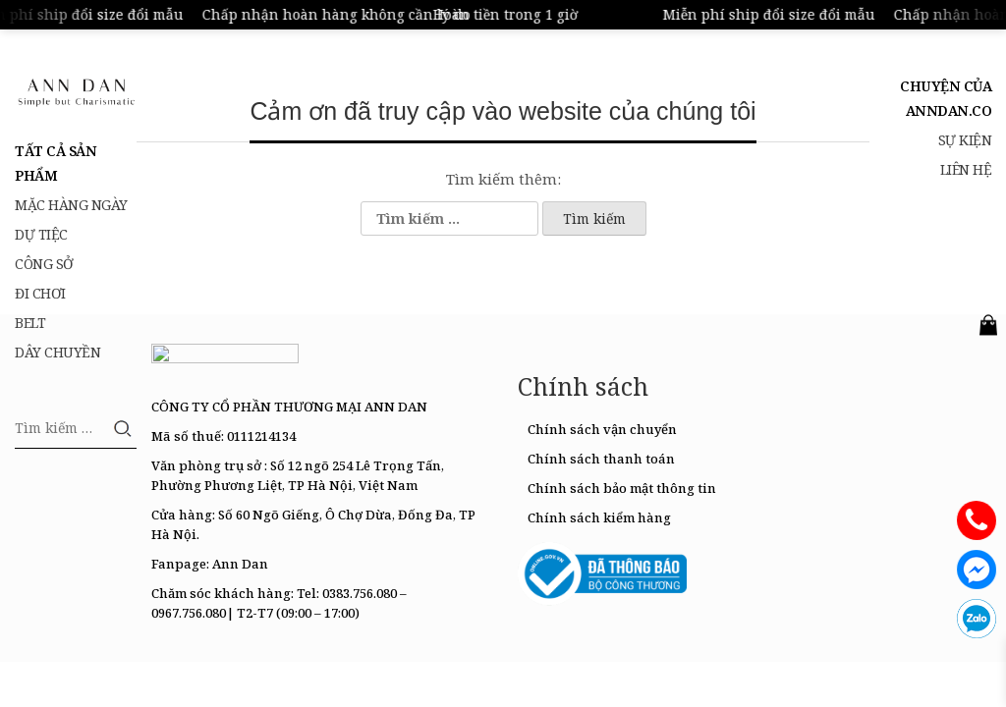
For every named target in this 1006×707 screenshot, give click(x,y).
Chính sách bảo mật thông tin (622, 488)
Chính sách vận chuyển (602, 429)
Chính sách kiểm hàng (599, 517)
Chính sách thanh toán (601, 458)
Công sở (44, 263)
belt (30, 322)
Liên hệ (966, 169)
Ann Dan (240, 563)
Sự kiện (965, 140)
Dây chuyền (57, 352)
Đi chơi (40, 293)
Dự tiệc (41, 234)
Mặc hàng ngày (71, 204)
